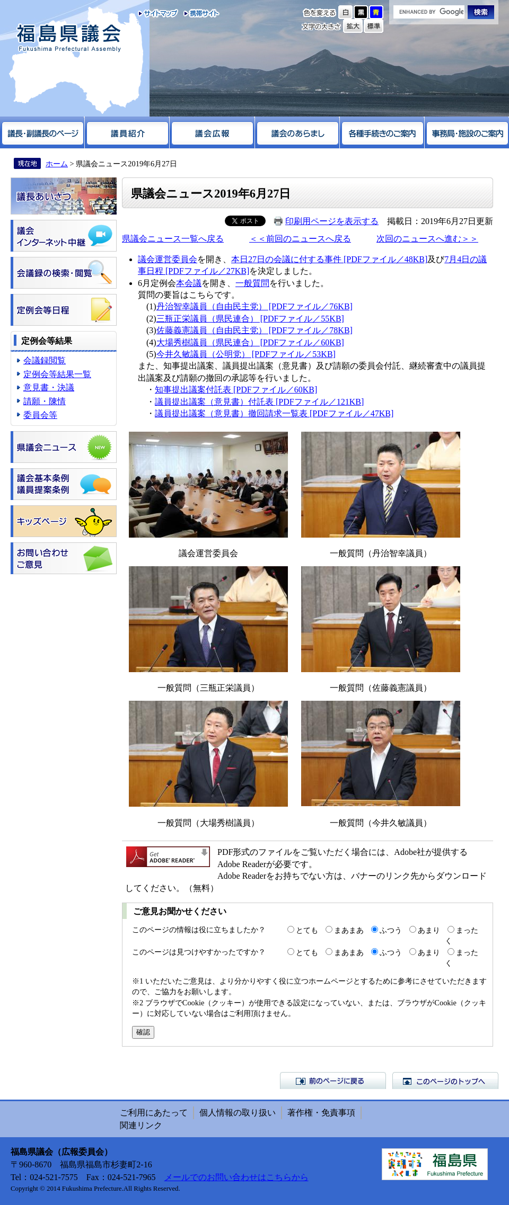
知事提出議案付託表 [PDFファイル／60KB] (236, 389)
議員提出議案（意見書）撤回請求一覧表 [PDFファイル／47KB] (274, 413)
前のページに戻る (333, 1080)
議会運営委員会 (167, 259)
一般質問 (252, 283)
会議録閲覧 (44, 360)
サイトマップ (158, 13)
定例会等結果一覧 (57, 374)
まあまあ (349, 930)
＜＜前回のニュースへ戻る (300, 238)
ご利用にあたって (154, 1112)
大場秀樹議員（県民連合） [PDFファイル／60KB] (250, 342)
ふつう (391, 930)
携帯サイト (199, 13)
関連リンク (141, 1125)
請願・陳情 (44, 401)
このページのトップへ (445, 1080)
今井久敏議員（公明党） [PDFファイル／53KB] (246, 354)
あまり (429, 930)
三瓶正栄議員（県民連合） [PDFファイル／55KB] (250, 318)
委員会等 (40, 414)
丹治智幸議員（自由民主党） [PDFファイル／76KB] (254, 306)
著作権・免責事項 (321, 1112)
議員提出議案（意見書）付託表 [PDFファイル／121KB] (259, 401)
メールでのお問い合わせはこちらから (236, 1177)
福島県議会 (69, 38)
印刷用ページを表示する (332, 221)
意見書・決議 (48, 387)
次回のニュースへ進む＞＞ (427, 238)
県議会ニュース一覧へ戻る (173, 238)
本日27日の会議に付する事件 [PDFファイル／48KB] (329, 259)
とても (307, 930)
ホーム (57, 163)
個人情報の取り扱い (237, 1112)
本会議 (188, 283)
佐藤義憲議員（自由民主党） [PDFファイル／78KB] (254, 330)
